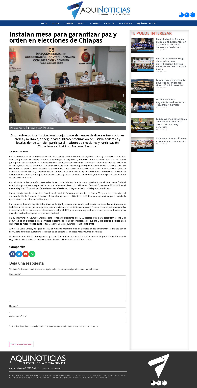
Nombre (13, 306)
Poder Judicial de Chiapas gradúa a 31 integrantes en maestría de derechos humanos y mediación (171, 43)
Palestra (109, 23)
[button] (12, 254)
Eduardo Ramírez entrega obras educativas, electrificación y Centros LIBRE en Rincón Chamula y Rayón (171, 64)
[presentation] (28, 336)
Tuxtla (55, 23)
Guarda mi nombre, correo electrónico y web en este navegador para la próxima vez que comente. (54, 326)
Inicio (44, 23)
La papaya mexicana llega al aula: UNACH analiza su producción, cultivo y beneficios (171, 123)
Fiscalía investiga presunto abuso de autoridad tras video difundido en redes (171, 82)
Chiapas (68, 23)
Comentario (15, 274)
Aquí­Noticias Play (146, 23)
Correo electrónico (18, 316)
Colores (94, 23)
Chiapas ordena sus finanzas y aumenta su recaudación (171, 139)
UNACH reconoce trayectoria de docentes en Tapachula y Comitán (171, 102)
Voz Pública (125, 23)
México (81, 23)
